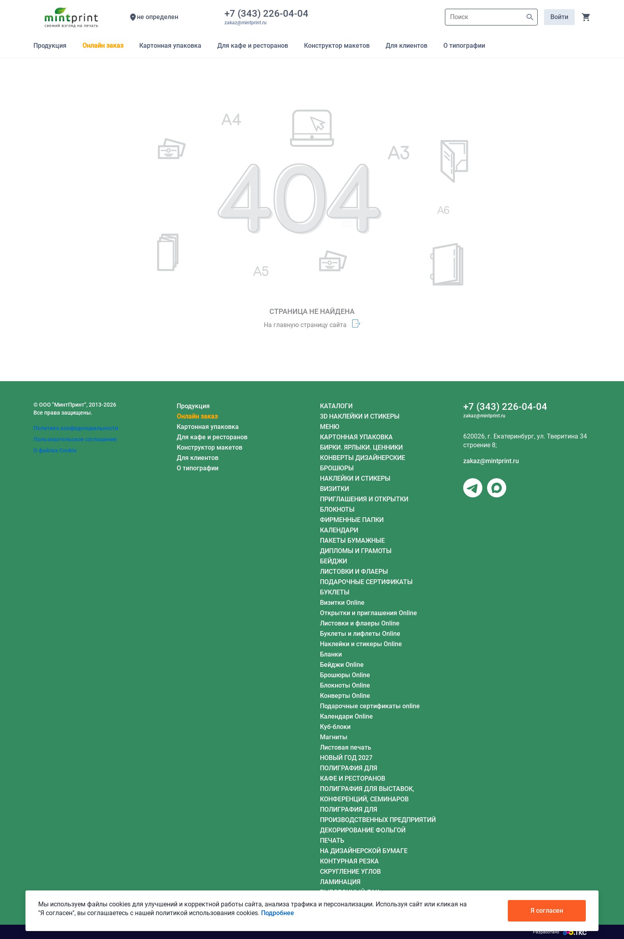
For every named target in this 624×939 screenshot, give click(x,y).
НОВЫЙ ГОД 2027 (346, 758)
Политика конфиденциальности (75, 428)
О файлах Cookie (55, 450)
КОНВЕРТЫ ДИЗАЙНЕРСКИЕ (362, 458)
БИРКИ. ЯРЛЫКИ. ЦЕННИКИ (361, 447)
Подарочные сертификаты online (370, 706)
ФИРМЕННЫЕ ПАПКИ (352, 520)
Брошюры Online (345, 675)
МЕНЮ (329, 427)
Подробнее (277, 913)
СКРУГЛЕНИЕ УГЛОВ (350, 871)
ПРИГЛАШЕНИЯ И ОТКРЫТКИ (364, 499)
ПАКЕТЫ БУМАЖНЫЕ (352, 540)
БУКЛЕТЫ (334, 592)
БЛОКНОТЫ (337, 509)
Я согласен (546, 910)
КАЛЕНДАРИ (339, 530)
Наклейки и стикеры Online (361, 644)
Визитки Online (342, 602)
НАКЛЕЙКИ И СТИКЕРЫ (355, 478)
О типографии (197, 468)
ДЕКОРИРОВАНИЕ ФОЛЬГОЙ (363, 830)
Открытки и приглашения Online (368, 613)
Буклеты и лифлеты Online (360, 633)
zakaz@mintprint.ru (491, 461)
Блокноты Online (345, 685)
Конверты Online (345, 695)
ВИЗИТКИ (334, 489)
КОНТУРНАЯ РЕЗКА (349, 861)
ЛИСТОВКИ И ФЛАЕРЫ (354, 571)
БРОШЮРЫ (337, 468)
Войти (559, 17)
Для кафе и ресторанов (212, 437)
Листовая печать (345, 747)
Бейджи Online (342, 664)
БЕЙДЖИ (333, 561)
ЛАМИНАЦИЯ (340, 882)
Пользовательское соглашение (75, 439)
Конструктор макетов (209, 447)
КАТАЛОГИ (336, 406)
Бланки (331, 654)
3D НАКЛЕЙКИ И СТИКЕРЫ (360, 416)
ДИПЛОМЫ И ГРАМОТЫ (356, 551)
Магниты (333, 737)
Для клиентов (197, 458)
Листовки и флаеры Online (360, 623)
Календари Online (346, 716)
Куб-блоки (335, 727)
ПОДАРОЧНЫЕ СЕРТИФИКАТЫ (366, 582)
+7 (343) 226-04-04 (268, 13)
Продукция (193, 406)
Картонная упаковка (208, 427)
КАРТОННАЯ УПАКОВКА (356, 437)
